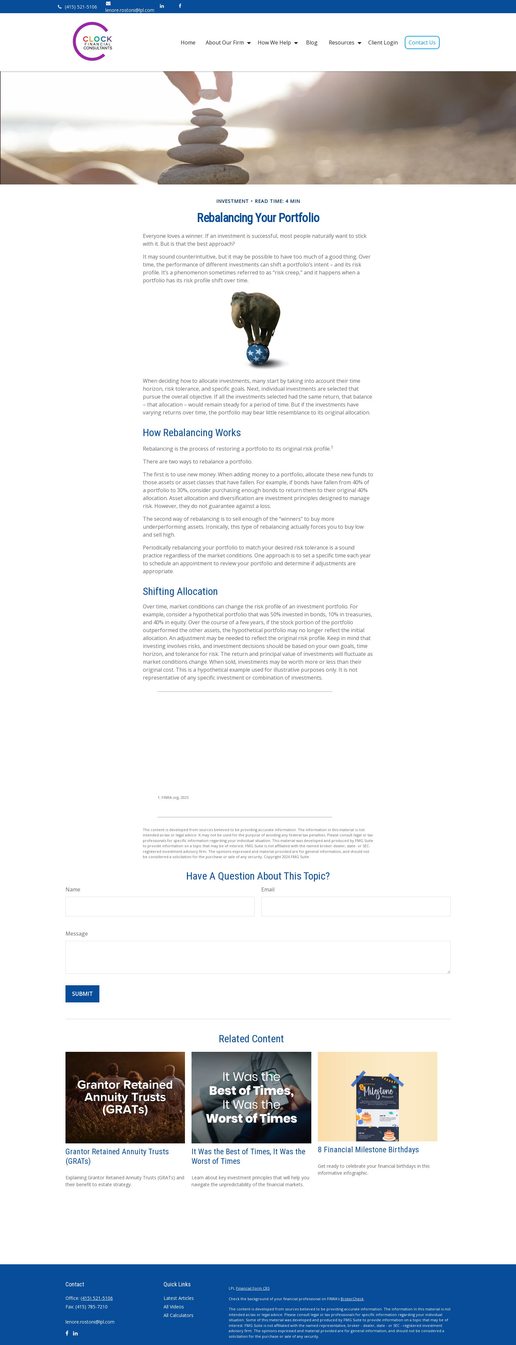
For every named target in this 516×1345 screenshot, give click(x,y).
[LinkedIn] (161, 6)
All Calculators (179, 1315)
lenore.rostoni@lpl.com (90, 1322)
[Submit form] (82, 993)
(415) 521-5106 (77, 7)
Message (76, 933)
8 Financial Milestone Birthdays (368, 1149)
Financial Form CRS (253, 1288)
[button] (188, 42)
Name (72, 889)
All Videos (174, 1306)
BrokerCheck (352, 1298)
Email (267, 889)
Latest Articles (179, 1298)
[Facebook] (179, 6)
